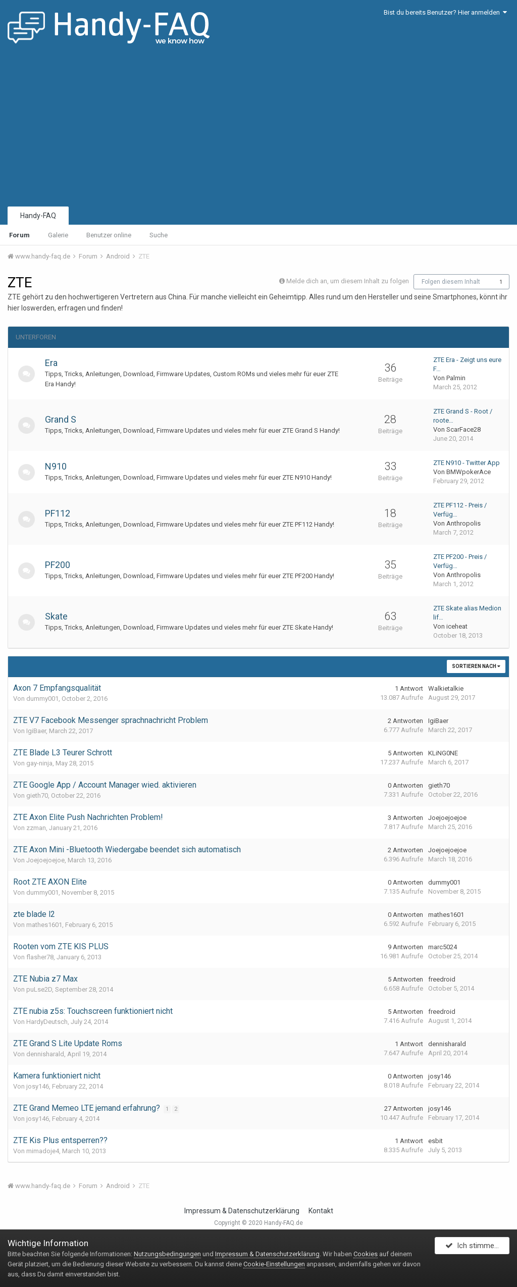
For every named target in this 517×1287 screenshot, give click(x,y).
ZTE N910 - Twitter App (466, 463)
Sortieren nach (476, 666)
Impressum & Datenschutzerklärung (241, 1211)
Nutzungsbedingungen (167, 1254)
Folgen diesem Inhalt (451, 281)
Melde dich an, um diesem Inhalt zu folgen (347, 281)
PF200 (61, 564)
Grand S (64, 419)
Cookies (365, 1254)
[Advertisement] (258, 128)
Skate (59, 616)
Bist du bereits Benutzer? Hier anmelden (445, 12)
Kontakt (320, 1211)
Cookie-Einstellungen (274, 1264)
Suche (158, 235)
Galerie (58, 235)
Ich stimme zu (474, 1248)
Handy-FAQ (38, 216)
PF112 (61, 513)
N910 (59, 466)
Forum (19, 235)
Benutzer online (108, 235)
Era (54, 362)
